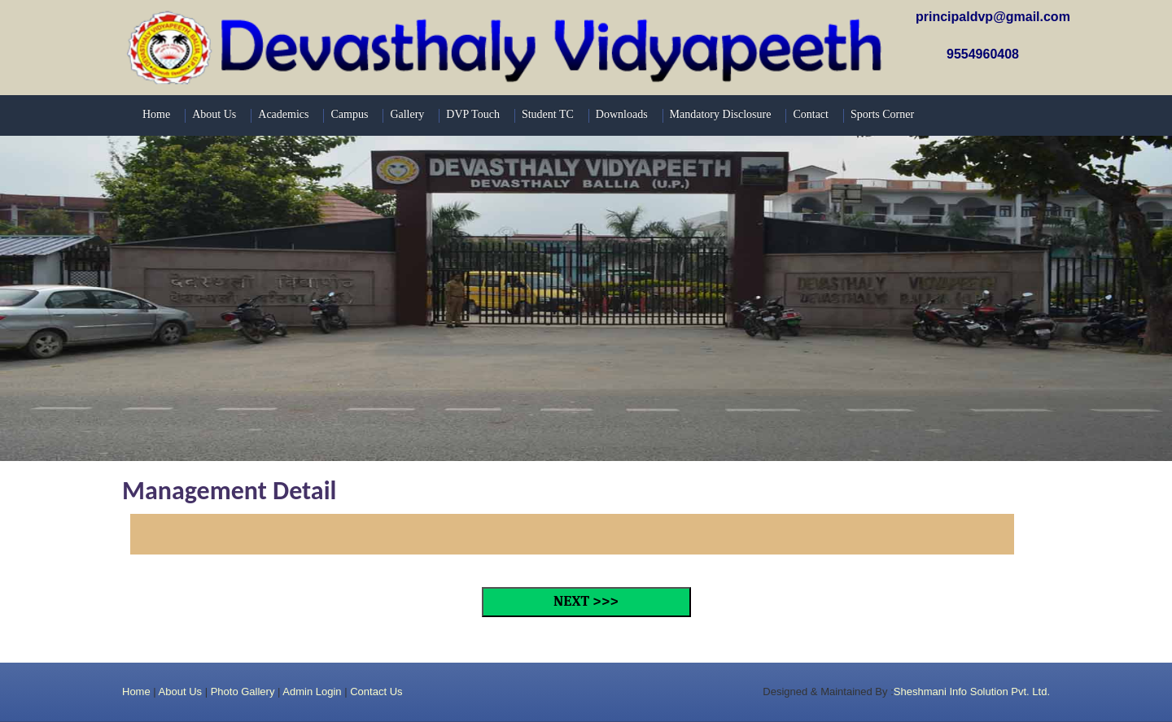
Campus (349, 114)
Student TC (548, 114)
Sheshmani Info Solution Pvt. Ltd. (972, 691)
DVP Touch (473, 114)
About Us (214, 114)
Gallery (407, 114)
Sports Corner (882, 114)
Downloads (622, 114)
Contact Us (376, 691)
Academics (283, 114)
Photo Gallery (243, 691)
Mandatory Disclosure (721, 114)
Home (156, 114)
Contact (811, 114)
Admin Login (311, 691)
